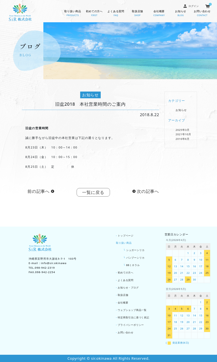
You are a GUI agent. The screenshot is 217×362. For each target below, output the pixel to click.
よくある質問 (116, 13)
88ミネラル (133, 265)
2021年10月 (183, 135)
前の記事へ (38, 192)
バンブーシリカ (135, 257)
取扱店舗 (137, 13)
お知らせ (181, 13)
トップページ (125, 235)
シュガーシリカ (135, 250)
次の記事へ (148, 192)
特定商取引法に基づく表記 (133, 317)
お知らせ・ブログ (128, 287)
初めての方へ (94, 13)
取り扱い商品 (73, 13)
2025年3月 (183, 131)
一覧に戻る (93, 193)
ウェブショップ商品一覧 (132, 310)
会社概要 (159, 13)
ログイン (191, 6)
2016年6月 (183, 140)
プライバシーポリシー (131, 324)
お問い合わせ (202, 13)
